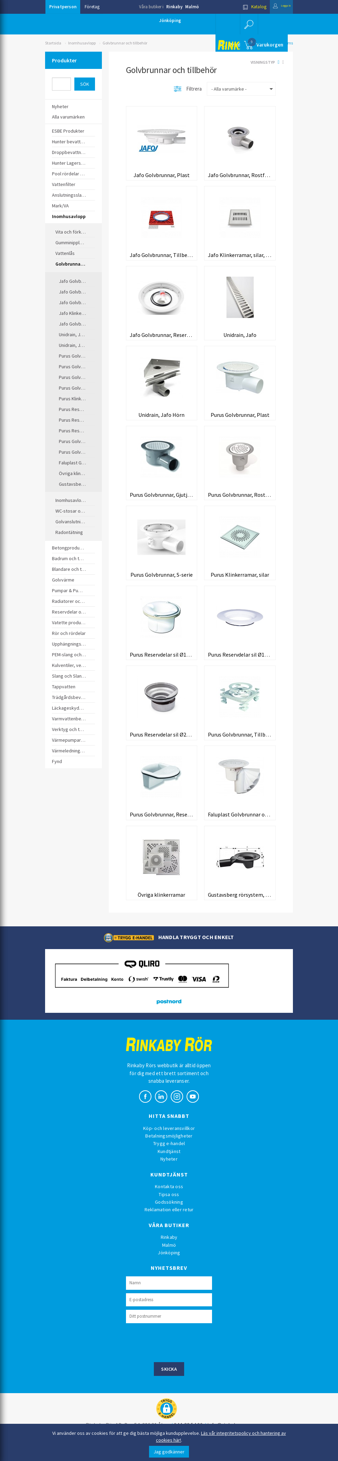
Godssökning (169, 1216)
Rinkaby (174, 7)
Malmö (192, 7)
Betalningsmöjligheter (168, 1150)
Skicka (169, 1383)
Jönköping (170, 20)
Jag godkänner (169, 1452)
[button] (248, 24)
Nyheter (169, 1173)
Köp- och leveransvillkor (169, 1142)
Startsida (53, 42)
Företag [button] (92, 7)
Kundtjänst (169, 1165)
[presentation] (178, 1355)
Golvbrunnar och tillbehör (125, 42)
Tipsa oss (169, 1208)
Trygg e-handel (169, 1157)
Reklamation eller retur (169, 1224)
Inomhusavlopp (82, 42)
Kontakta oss (169, 1200)
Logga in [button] (276, 7)
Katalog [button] (244, 7)
